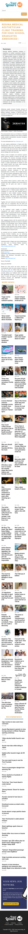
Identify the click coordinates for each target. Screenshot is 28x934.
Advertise (13, 923)
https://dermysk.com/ (18, 141)
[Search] (14, 10)
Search (24, 14)
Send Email (6, 252)
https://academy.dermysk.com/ (8, 246)
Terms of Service (9, 924)
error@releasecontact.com (7, 271)
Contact (20, 923)
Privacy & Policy (19, 924)
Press (7, 923)
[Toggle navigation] (3, 19)
